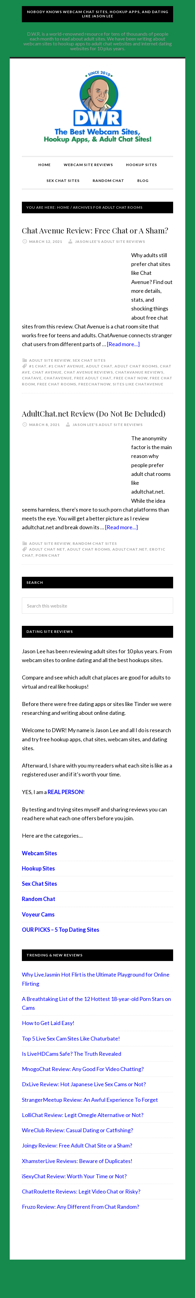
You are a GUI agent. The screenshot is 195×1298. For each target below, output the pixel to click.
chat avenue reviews (88, 385)
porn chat (48, 581)
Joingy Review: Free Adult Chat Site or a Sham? (77, 1172)
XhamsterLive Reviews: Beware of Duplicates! (77, 1187)
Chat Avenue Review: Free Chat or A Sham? (86, 235)
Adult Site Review (49, 373)
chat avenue (47, 385)
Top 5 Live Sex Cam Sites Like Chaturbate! (71, 1064)
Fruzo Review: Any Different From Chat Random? (80, 1233)
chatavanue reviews (139, 385)
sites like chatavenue (138, 397)
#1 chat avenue (66, 379)
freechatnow (94, 397)
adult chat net (47, 575)
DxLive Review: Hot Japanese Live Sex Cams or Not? (84, 1110)
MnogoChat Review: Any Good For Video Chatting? (83, 1095)
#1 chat (37, 379)
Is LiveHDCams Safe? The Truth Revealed (71, 1079)
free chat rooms (56, 397)
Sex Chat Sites (89, 373)
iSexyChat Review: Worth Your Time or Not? (74, 1202)
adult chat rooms (136, 379)
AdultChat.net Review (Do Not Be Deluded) (95, 431)
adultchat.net (129, 575)
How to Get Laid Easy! (48, 1049)
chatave (32, 391)
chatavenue (58, 391)
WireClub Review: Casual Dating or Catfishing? (77, 1156)
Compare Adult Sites (97, 107)
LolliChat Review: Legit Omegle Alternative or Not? (82, 1141)
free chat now (131, 391)
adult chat (99, 379)
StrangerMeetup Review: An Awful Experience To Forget (90, 1125)
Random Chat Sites (95, 569)
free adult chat (92, 391)
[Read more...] (123, 357)
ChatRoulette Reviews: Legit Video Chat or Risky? (81, 1218)
